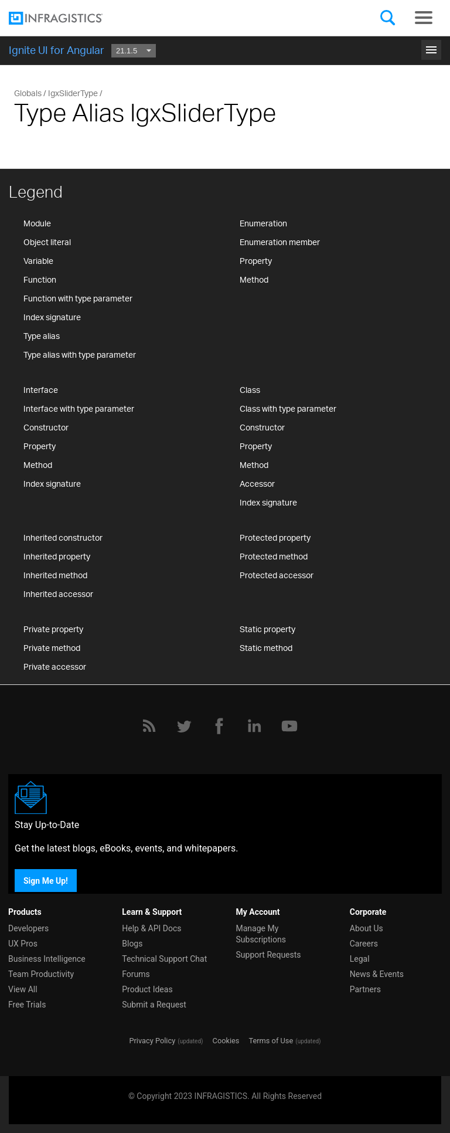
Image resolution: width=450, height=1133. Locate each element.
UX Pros (23, 943)
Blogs (132, 943)
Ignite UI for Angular (56, 49)
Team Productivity (41, 974)
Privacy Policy (152, 1040)
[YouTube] (289, 726)
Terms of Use (270, 1040)
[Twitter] (184, 726)
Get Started (225, 46)
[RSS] (149, 726)
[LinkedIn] (254, 726)
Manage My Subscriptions (261, 934)
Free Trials (27, 1004)
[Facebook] (219, 726)
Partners (365, 989)
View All (23, 989)
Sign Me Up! (45, 880)
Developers (28, 928)
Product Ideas (147, 989)
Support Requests (268, 954)
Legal (360, 959)
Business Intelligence (47, 959)
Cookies (226, 1040)
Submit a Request (154, 1004)
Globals (28, 93)
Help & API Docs (151, 928)
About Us (366, 928)
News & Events (377, 974)
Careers (364, 943)
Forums (136, 974)
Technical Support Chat (164, 959)
